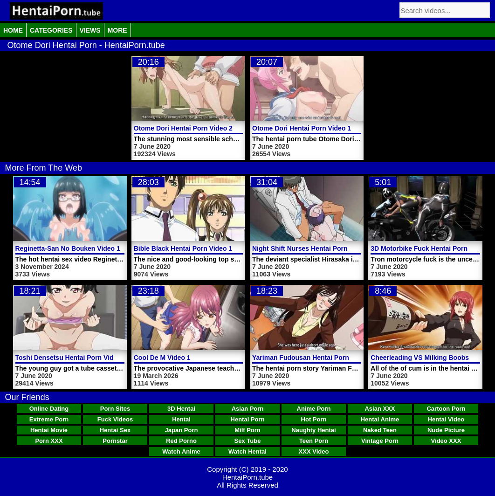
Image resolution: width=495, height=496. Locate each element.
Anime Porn (314, 408)
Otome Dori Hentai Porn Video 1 (301, 128)
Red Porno (181, 440)
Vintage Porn (380, 440)
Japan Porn (181, 430)
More (117, 30)
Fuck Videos (115, 419)
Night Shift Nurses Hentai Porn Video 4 (312, 248)
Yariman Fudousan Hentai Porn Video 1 (313, 357)
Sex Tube (247, 440)
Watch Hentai (247, 451)
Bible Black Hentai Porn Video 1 (183, 248)
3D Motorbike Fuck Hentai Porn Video (429, 248)
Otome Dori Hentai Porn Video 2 (183, 128)
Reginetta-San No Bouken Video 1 (67, 248)
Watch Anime (181, 451)
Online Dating (49, 408)
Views (90, 30)
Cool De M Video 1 (162, 357)
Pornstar (115, 440)
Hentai (181, 419)
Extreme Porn (49, 419)
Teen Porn (314, 440)
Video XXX (446, 440)
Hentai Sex (115, 430)
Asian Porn (248, 408)
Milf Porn (247, 430)
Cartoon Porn (445, 408)
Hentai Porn (248, 419)
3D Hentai (181, 408)
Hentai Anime (380, 419)
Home (13, 30)
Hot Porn (314, 419)
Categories (51, 30)
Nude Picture (446, 430)
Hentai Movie (49, 430)
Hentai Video (446, 419)
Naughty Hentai (313, 430)
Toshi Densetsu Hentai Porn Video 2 (71, 357)
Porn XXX (48, 440)
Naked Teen (380, 430)
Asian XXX (379, 408)
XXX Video (314, 451)
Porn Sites (115, 408)
